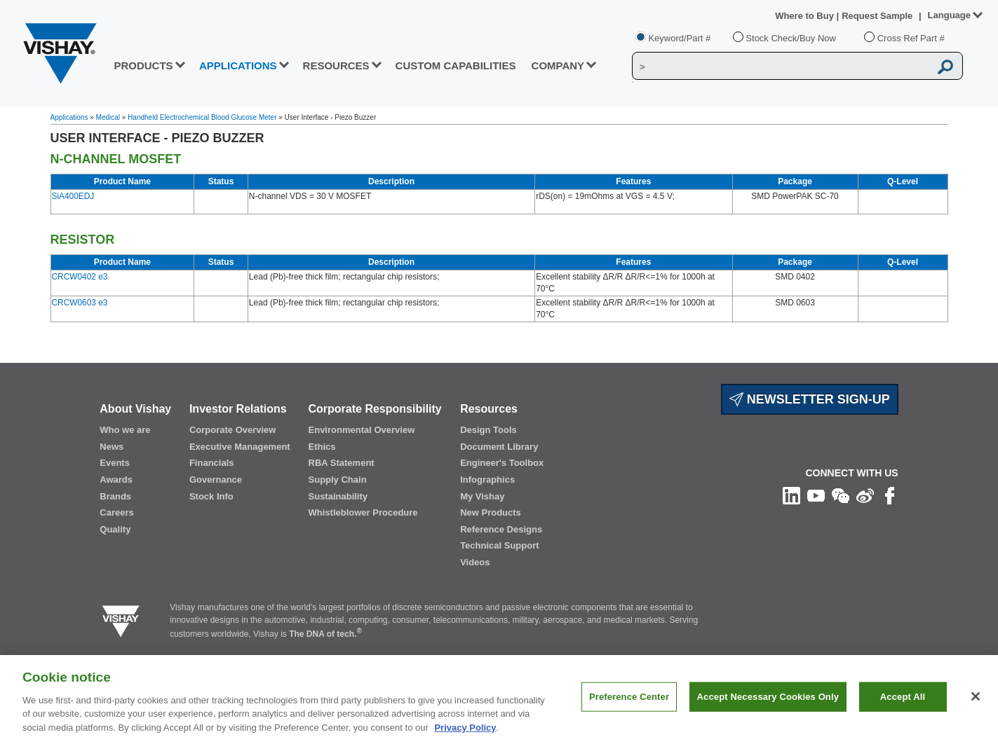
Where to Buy (805, 16)
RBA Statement (342, 462)
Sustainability (338, 496)
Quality (115, 529)
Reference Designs (501, 529)
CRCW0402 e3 (80, 277)
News (111, 446)
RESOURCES (336, 65)
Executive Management (239, 446)
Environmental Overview (362, 430)
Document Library (499, 446)
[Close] (975, 709)
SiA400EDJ (73, 196)
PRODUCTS (143, 65)
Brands (115, 496)
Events (115, 462)
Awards (116, 479)
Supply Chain (338, 479)
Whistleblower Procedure (363, 512)
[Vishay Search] (781, 67)
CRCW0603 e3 (80, 303)
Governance (215, 479)
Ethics (322, 446)
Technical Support (499, 545)
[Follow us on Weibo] (865, 495)
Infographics (487, 479)
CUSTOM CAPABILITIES (456, 65)
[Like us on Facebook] (889, 495)
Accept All (902, 709)
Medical (108, 117)
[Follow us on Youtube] (816, 495)
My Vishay (482, 496)
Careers (116, 512)
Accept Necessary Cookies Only (768, 709)
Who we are (125, 430)
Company (558, 65)
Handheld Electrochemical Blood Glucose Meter (202, 117)
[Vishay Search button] (945, 67)
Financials (211, 462)
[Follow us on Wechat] (840, 495)
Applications (69, 117)
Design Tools (488, 430)
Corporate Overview (232, 430)
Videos (475, 562)
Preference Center (629, 709)
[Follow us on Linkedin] (791, 495)
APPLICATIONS (238, 65)
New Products (490, 512)
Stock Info (211, 496)
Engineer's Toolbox (502, 462)
